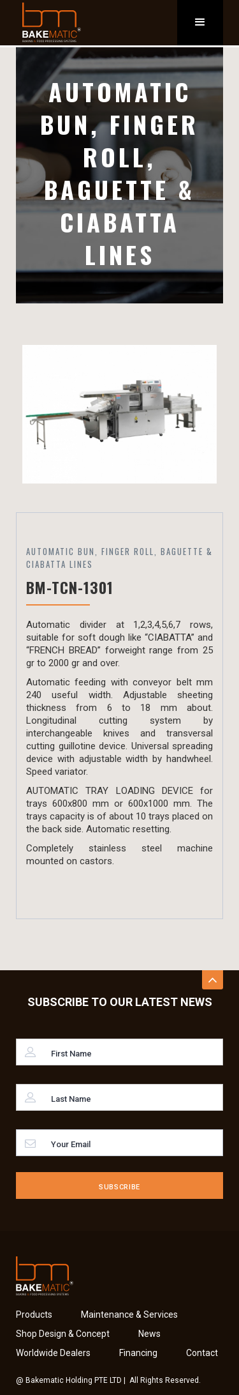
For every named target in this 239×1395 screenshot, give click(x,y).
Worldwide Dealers (53, 1353)
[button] (200, 22)
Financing (138, 1353)
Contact (202, 1353)
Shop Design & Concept (63, 1334)
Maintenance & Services (129, 1314)
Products (34, 1314)
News (149, 1334)
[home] (48, 22)
